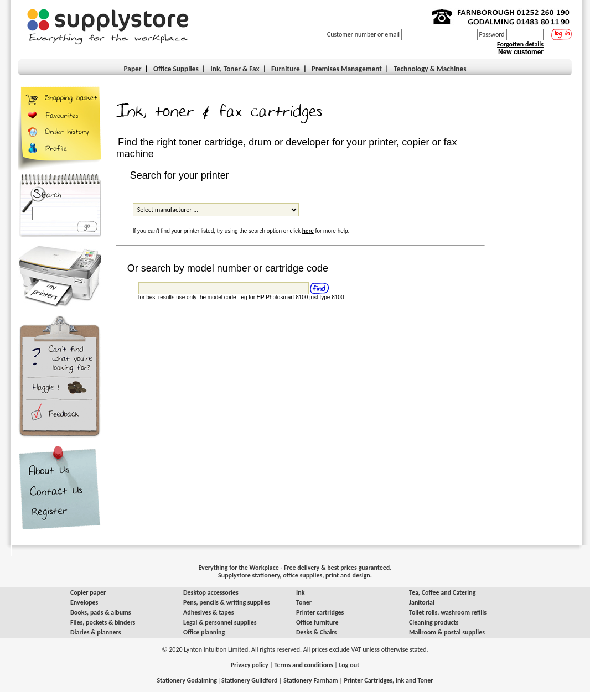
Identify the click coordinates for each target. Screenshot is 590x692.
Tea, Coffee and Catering (442, 592)
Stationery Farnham (310, 680)
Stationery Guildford (249, 680)
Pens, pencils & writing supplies (226, 602)
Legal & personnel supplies (220, 622)
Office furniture (317, 622)
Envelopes (84, 602)
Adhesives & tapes (208, 612)
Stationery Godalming (186, 680)
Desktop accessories (211, 592)
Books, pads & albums (100, 612)
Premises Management (347, 69)
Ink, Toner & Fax (235, 69)
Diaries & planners (95, 632)
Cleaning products (433, 622)
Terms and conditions (304, 665)
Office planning (204, 632)
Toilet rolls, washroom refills (448, 612)
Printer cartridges (320, 612)
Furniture (285, 69)
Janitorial (421, 602)
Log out (349, 665)
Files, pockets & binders (102, 622)
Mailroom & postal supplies (447, 632)
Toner (304, 602)
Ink (300, 592)
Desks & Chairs (316, 632)
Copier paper (88, 592)
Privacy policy (249, 665)
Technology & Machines (430, 69)
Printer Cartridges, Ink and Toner (388, 680)
